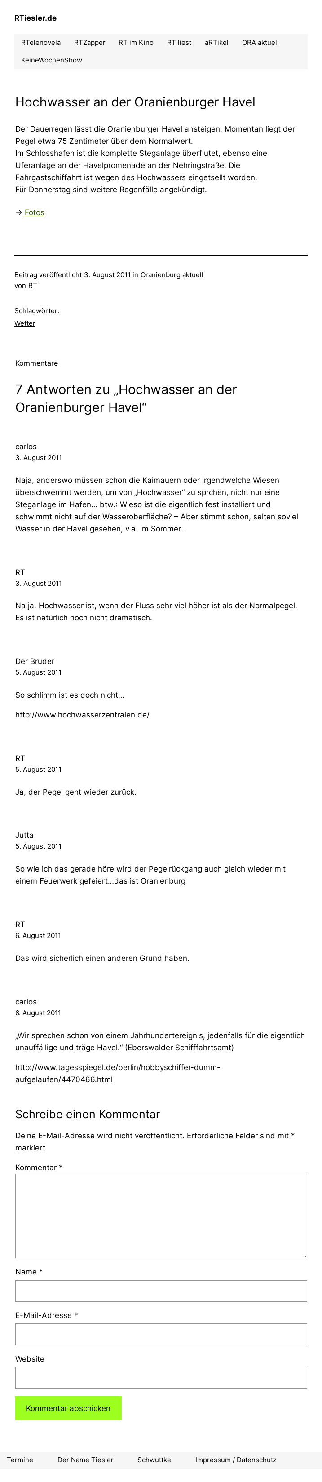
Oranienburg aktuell (172, 275)
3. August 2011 (38, 458)
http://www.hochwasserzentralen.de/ (82, 714)
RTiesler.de (35, 17)
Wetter (24, 323)
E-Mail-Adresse (46, 1315)
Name (29, 1271)
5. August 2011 (38, 672)
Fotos (34, 212)
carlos (26, 446)
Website (29, 1358)
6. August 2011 (38, 936)
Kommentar (39, 1167)
